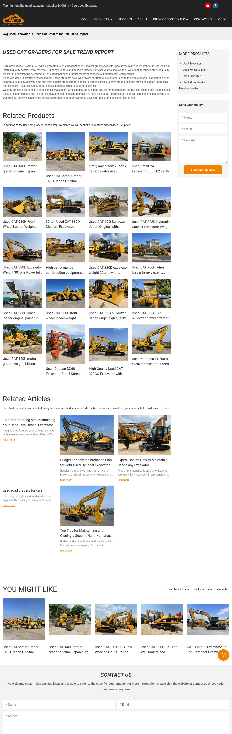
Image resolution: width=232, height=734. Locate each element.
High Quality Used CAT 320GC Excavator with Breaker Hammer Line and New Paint (108, 371)
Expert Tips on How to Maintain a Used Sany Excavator (143, 462)
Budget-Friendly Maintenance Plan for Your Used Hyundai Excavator (86, 462)
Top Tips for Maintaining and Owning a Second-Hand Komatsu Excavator (85, 533)
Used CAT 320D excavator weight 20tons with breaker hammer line (108, 270)
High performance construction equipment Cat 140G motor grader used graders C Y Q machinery (64, 270)
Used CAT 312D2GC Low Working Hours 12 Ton (113, 649)
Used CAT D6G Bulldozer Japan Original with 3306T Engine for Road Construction (107, 224)
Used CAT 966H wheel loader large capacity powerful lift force (148, 270)
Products (222, 589)
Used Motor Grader (179, 589)
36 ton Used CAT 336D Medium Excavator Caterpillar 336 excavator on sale (64, 224)
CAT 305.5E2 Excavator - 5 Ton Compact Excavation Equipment (207, 650)
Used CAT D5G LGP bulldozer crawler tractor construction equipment (150, 316)
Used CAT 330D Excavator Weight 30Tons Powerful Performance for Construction (22, 270)
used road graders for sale (22, 490)
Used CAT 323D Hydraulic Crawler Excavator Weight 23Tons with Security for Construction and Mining (151, 224)
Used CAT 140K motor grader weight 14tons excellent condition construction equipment (21, 361)
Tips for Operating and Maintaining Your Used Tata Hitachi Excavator (29, 422)
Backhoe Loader (203, 589)
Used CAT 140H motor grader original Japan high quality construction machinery (21, 169)
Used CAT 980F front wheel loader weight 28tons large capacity (62, 316)
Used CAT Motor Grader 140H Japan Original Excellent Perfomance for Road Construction (65, 179)
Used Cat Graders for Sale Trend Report (61, 34)
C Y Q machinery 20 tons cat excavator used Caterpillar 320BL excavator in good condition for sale (107, 169)
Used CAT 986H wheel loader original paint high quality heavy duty (21, 316)
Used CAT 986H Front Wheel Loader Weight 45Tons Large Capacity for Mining (20, 224)
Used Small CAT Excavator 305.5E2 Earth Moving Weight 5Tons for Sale (151, 169)
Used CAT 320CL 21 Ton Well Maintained (159, 649)
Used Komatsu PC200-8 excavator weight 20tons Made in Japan (150, 361)
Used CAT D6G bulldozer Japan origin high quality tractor (107, 316)
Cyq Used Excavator (16, 34)
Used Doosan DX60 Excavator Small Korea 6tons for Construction (63, 371)
